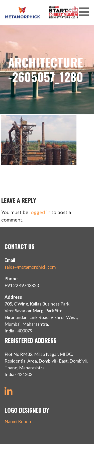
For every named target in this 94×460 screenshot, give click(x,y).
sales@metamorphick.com (30, 267)
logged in (39, 212)
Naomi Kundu (18, 421)
